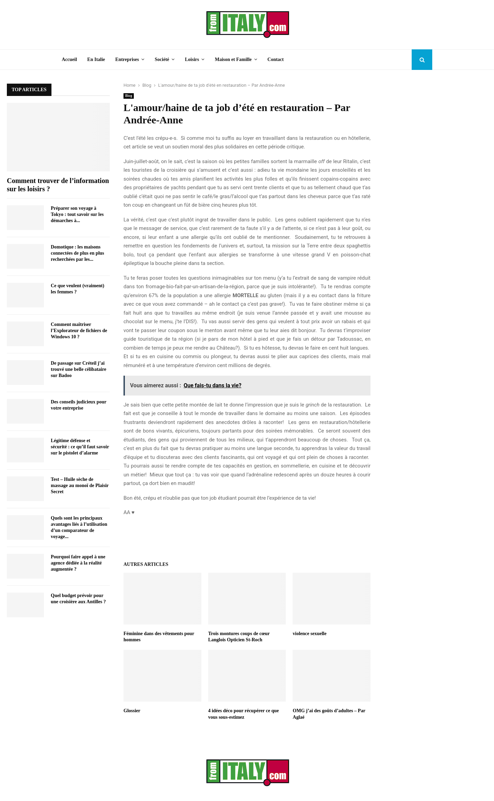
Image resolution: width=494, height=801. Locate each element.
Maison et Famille (233, 59)
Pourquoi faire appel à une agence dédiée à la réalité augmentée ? (78, 563)
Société (162, 59)
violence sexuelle (309, 633)
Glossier (132, 710)
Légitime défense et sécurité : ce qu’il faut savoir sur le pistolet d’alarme (80, 447)
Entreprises (127, 59)
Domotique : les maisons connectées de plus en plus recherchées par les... (77, 253)
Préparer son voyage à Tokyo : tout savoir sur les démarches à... (77, 214)
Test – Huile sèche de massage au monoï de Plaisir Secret (80, 485)
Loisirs (192, 59)
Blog (128, 96)
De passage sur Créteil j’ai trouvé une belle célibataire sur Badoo (78, 369)
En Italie (96, 59)
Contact (276, 59)
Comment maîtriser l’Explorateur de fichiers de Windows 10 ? (79, 330)
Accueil (69, 59)
